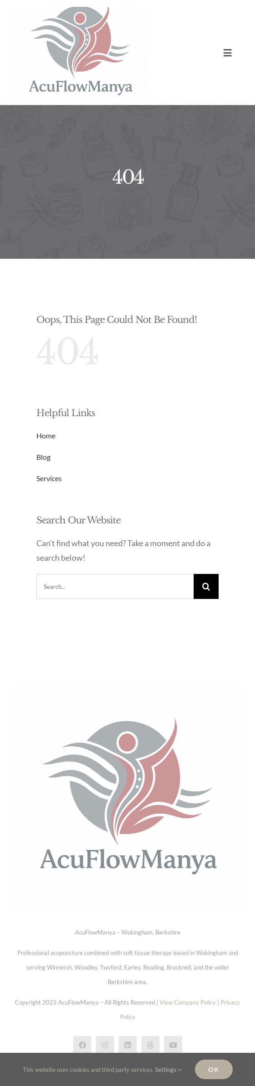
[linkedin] (128, 1045)
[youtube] (173, 1045)
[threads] (150, 1045)
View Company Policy (188, 1002)
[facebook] (82, 1045)
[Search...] (115, 586)
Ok (214, 1069)
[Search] (206, 586)
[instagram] (105, 1045)
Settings (168, 1069)
